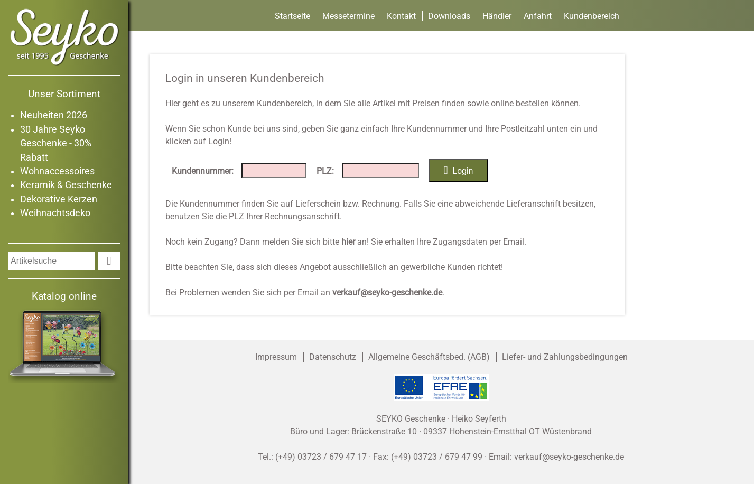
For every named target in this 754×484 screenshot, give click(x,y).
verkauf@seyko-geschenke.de (387, 292)
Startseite (292, 16)
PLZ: (325, 171)
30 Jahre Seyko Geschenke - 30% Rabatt (55, 143)
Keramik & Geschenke (66, 185)
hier (348, 242)
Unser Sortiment (64, 94)
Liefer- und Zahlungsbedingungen (565, 357)
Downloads (449, 16)
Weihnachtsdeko (55, 213)
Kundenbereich (591, 16)
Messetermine (348, 16)
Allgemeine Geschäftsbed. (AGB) (429, 357)
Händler (496, 16)
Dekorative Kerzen (58, 199)
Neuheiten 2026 (53, 115)
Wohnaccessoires (57, 171)
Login (458, 170)
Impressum (276, 357)
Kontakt (401, 16)
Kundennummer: (203, 171)
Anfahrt (538, 16)
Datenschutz (332, 357)
